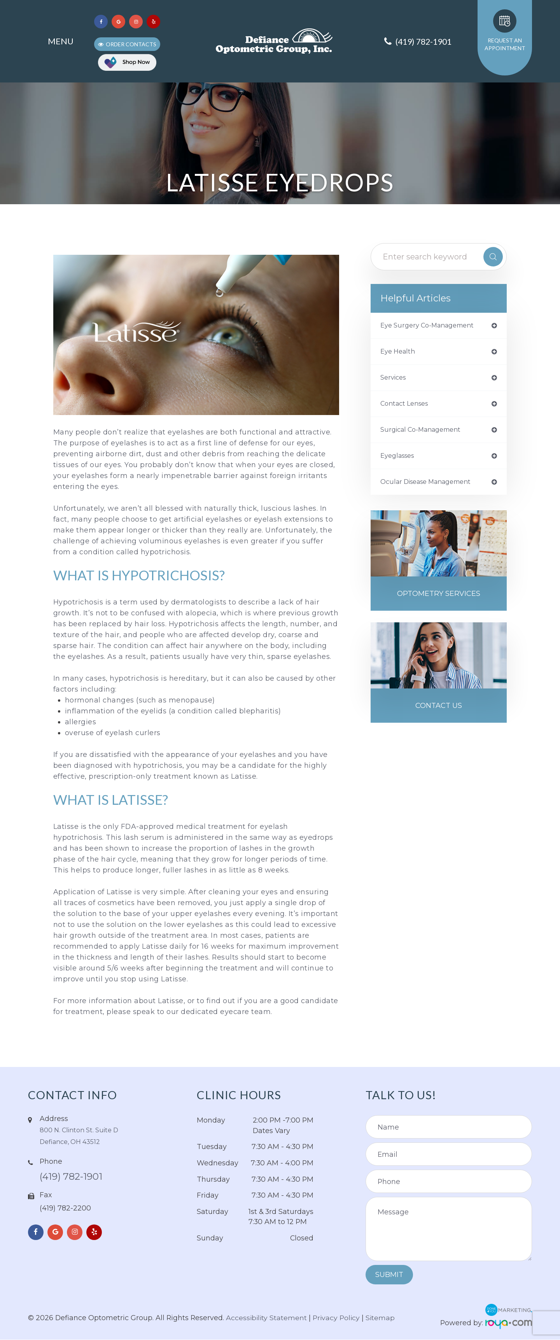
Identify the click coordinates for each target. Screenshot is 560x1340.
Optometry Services (439, 599)
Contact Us (439, 713)
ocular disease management (431, 486)
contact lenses (407, 406)
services (394, 379)
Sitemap (382, 1318)
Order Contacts (131, 44)
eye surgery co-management (432, 325)
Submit (389, 1274)
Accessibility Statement (267, 1318)
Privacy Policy (338, 1318)
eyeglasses (399, 460)
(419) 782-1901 (78, 1178)
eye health (399, 352)
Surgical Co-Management (425, 433)
